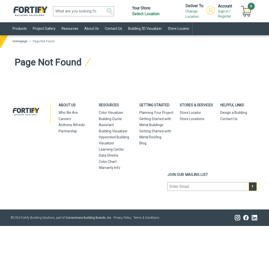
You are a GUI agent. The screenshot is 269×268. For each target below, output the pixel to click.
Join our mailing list (187, 175)
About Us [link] (91, 29)
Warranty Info (109, 168)
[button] (110, 11)
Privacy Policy (122, 217)
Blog (142, 143)
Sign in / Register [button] (224, 13)
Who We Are (68, 113)
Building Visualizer (113, 131)
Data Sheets (108, 155)
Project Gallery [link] (44, 29)
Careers (65, 119)
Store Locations (192, 119)
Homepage (20, 41)
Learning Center (111, 149)
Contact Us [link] (113, 29)
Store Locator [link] (178, 29)
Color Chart (108, 162)
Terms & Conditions (146, 217)
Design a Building (233, 113)
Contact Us (228, 119)
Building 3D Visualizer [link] (145, 29)
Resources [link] (70, 29)
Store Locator (190, 113)
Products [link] (20, 29)
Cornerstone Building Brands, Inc (88, 217)
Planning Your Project (156, 113)
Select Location (145, 14)
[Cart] (247, 11)
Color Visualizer (111, 113)
